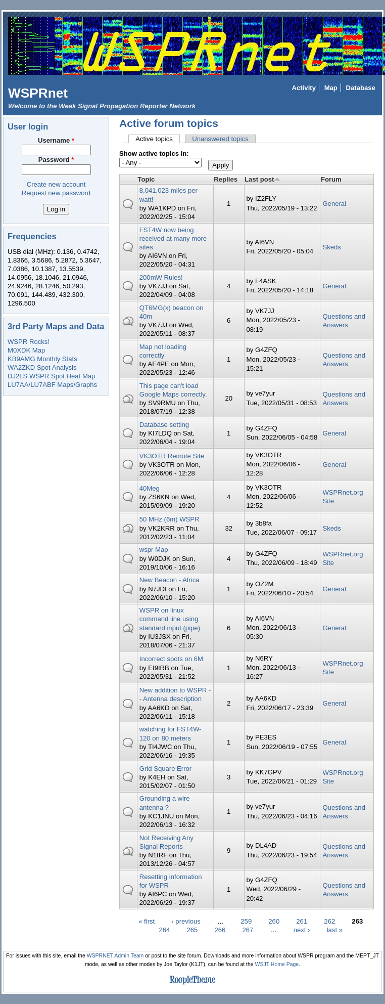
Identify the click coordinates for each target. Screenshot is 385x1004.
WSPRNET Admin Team (115, 955)
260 (273, 921)
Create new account (56, 184)
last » (335, 930)
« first (146, 921)
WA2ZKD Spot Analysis (42, 367)
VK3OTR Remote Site (171, 456)
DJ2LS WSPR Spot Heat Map (51, 376)
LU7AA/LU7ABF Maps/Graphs (52, 384)
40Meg (149, 488)
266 (219, 930)
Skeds (331, 247)
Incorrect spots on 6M (171, 659)
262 (329, 921)
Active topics (157, 139)
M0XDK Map (26, 350)
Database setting (164, 424)
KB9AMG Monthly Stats (42, 359)
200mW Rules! (161, 277)
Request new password (56, 193)
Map (331, 88)
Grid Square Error (165, 768)
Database (360, 88)
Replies (225, 179)
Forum (331, 179)
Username (56, 140)
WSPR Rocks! (29, 341)
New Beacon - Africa (169, 580)
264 (164, 930)
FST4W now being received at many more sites (173, 238)
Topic (146, 179)
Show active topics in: (154, 153)
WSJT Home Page (277, 964)
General (334, 203)
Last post (262, 179)
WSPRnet (38, 93)
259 (246, 921)
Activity (304, 88)
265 (192, 930)
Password (56, 159)
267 (247, 930)
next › (302, 930)
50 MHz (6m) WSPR (169, 519)
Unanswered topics (220, 139)
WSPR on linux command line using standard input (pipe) (169, 618)
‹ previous (186, 921)
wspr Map (153, 549)
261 (301, 921)
